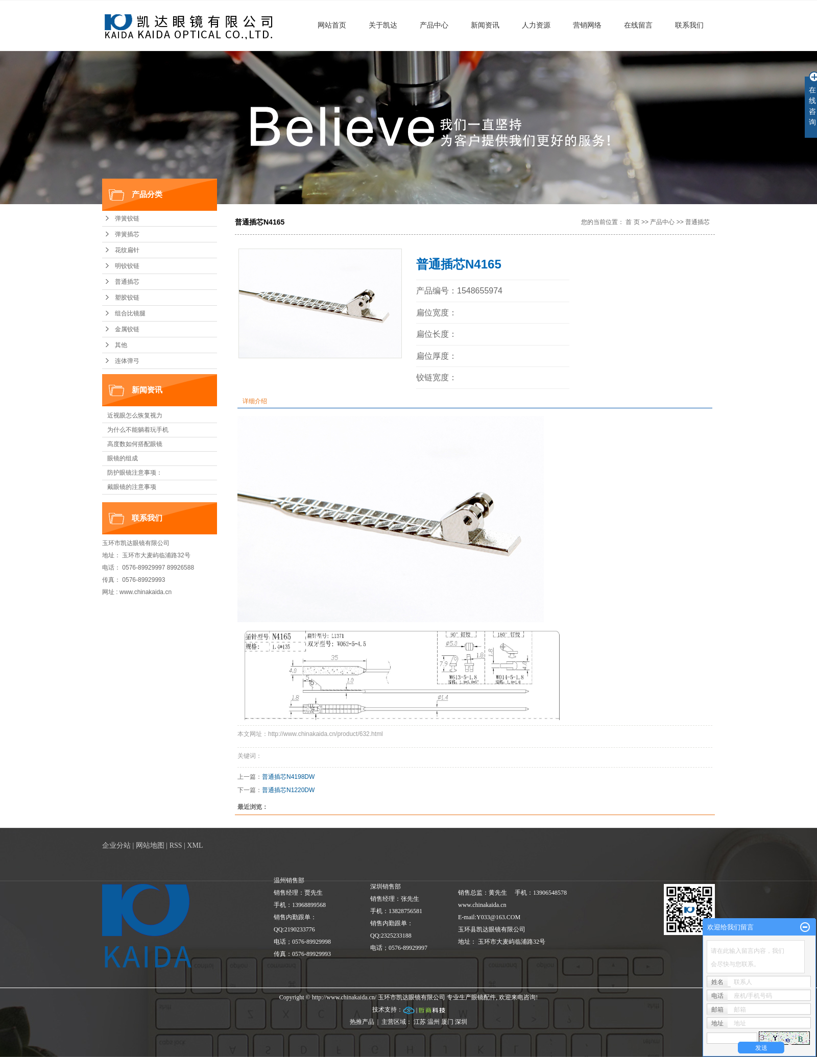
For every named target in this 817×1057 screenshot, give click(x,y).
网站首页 (332, 25)
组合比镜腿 (130, 313)
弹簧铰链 (127, 218)
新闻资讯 (485, 25)
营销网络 (587, 25)
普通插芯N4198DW (288, 776)
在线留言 (638, 25)
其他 (121, 345)
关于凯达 (383, 25)
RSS (176, 845)
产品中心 (434, 25)
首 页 (632, 222)
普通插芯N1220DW (288, 790)
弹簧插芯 (127, 234)
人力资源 (536, 25)
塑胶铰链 (127, 297)
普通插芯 (127, 281)
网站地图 (150, 845)
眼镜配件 (483, 997)
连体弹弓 (127, 360)
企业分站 (116, 845)
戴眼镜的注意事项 (131, 486)
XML (195, 845)
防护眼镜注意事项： (134, 472)
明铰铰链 (127, 265)
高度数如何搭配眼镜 (134, 444)
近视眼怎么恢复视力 (134, 415)
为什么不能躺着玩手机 (138, 429)
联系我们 (689, 25)
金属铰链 (127, 329)
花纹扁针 (127, 250)
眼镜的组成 (122, 458)
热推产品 (362, 1021)
